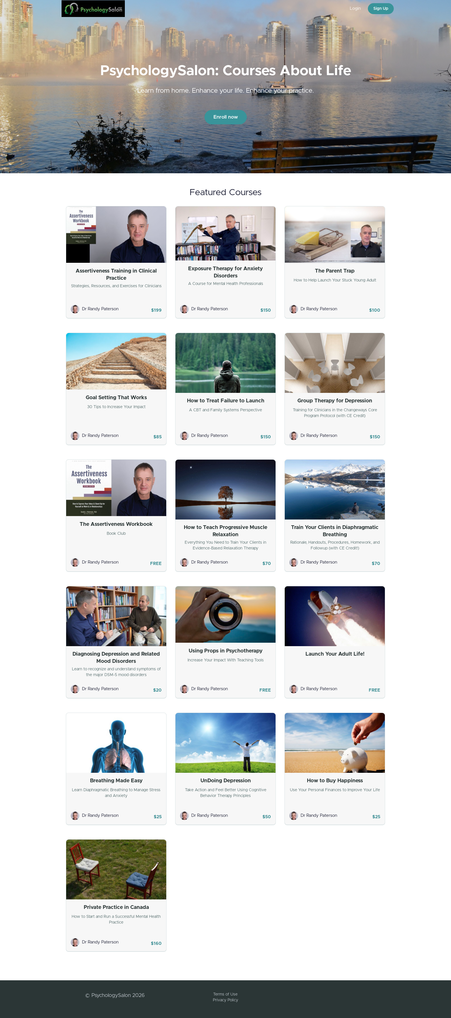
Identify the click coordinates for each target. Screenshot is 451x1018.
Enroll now (225, 117)
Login (355, 8)
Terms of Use (225, 994)
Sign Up (380, 9)
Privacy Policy (225, 1000)
